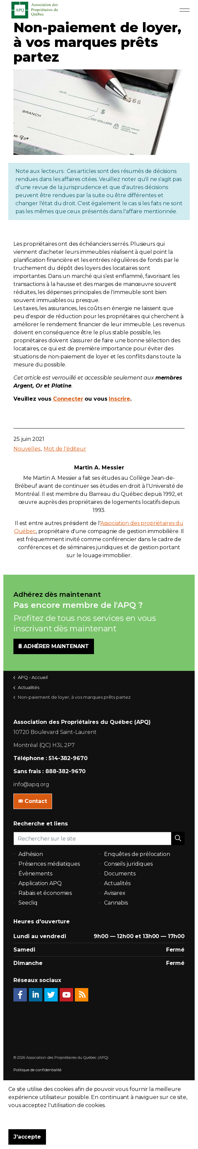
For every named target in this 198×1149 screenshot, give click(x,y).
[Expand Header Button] (185, 10)
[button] (178, 838)
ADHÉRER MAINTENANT (54, 646)
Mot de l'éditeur (65, 449)
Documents (120, 873)
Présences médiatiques (49, 864)
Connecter (68, 399)
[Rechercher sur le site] (99, 838)
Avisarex (115, 893)
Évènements (35, 873)
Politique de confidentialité (37, 1070)
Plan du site (24, 1082)
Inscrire (119, 399)
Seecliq (28, 903)
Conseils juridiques (128, 864)
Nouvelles (26, 449)
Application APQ (40, 883)
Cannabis (116, 903)
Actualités (117, 883)
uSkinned (44, 1094)
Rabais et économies (45, 893)
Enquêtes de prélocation (137, 854)
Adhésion (30, 854)
